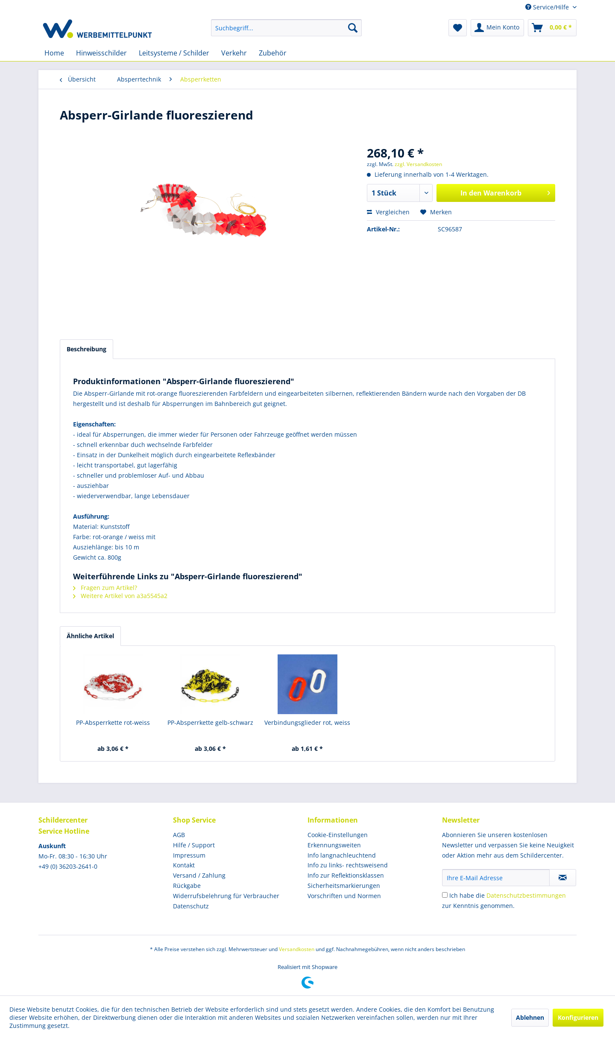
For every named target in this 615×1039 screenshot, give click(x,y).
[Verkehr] (234, 53)
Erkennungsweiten (334, 845)
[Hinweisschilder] (101, 53)
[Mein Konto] (497, 27)
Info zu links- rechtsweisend (348, 865)
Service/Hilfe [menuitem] (548, 7)
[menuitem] (286, 27)
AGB (179, 835)
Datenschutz (191, 906)
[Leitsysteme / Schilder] (174, 53)
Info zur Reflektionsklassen (346, 875)
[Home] (54, 53)
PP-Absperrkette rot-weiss (113, 722)
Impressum (189, 855)
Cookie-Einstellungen (338, 835)
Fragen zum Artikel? (105, 588)
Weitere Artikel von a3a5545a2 (120, 596)
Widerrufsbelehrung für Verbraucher (226, 896)
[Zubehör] (273, 53)
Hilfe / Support (194, 845)
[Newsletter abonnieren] (562, 877)
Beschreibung (86, 349)
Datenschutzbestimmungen (526, 895)
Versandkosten (296, 949)
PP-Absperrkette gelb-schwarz (210, 722)
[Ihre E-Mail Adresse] (496, 877)
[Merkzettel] (457, 27)
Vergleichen (388, 212)
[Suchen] (353, 27)
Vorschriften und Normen (344, 896)
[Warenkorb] (552, 27)
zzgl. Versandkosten (418, 164)
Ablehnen (530, 1017)
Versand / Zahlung (199, 875)
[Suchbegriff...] (286, 27)
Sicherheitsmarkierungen (344, 885)
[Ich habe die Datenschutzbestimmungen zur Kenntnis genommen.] (445, 895)
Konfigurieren (578, 1017)
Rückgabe (187, 885)
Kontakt (184, 865)
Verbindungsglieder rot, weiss (307, 722)
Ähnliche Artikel (90, 636)
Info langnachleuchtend (342, 855)
